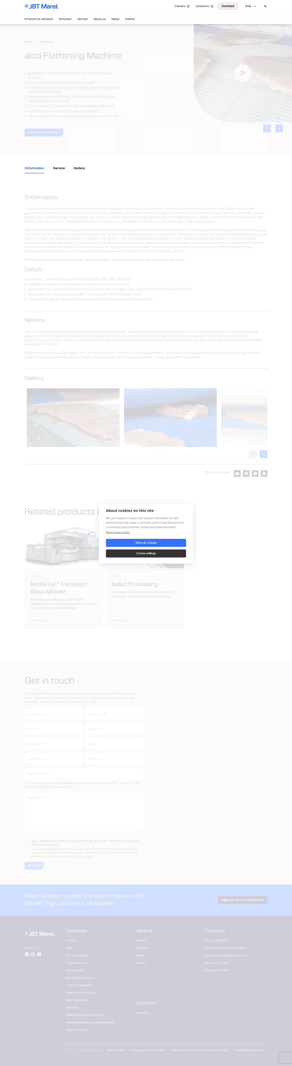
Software (65, 19)
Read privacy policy (118, 537)
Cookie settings (167, 548)
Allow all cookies (125, 548)
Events (130, 19)
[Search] (265, 6)
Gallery (79, 168)
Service (82, 19)
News (115, 19)
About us (99, 19)
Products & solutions (39, 19)
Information (34, 168)
